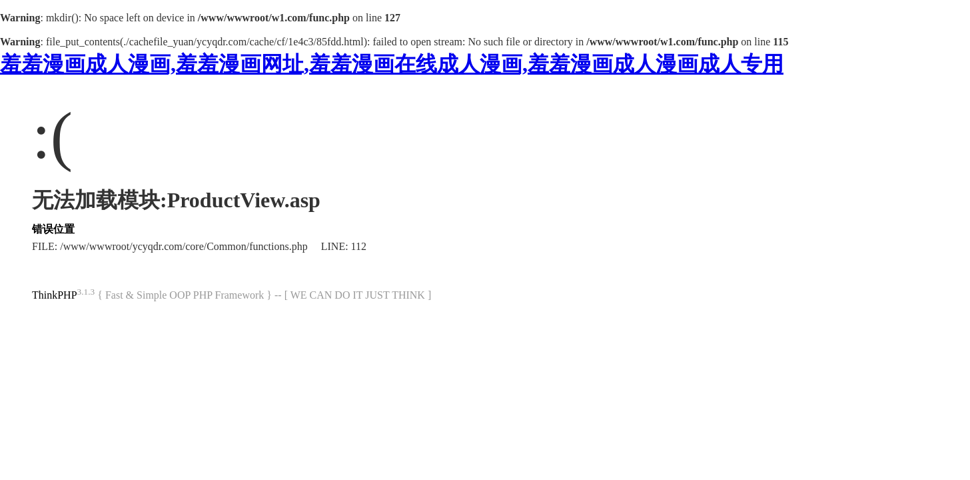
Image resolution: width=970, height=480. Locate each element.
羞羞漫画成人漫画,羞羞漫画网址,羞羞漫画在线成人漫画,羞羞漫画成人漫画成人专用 (391, 64)
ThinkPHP (54, 295)
